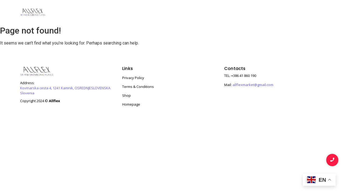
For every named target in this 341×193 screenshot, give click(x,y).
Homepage (131, 104)
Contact (310, 13)
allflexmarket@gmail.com (253, 84)
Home (204, 13)
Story (265, 13)
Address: (27, 83)
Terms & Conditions (138, 86)
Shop (224, 13)
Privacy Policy (133, 77)
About (245, 13)
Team (286, 13)
